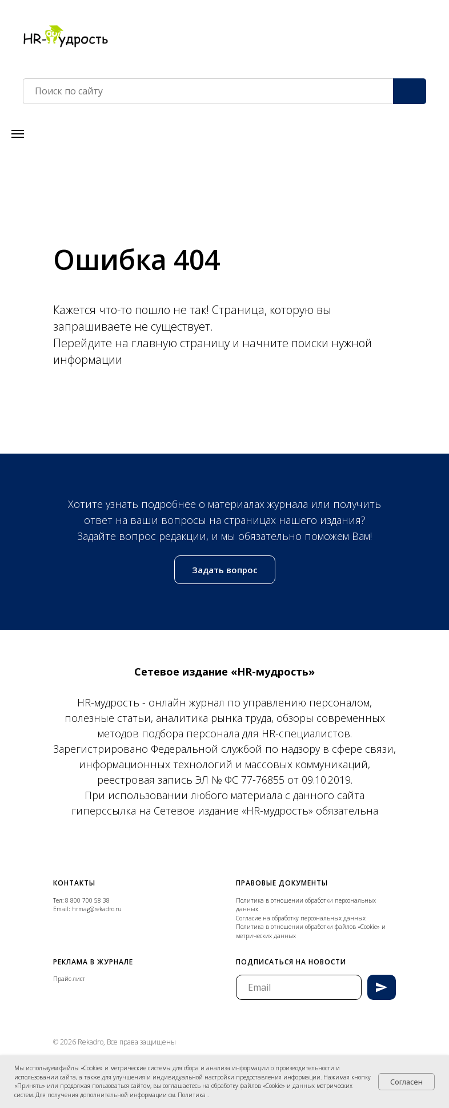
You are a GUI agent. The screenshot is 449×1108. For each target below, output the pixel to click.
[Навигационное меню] (17, 134)
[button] (224, 569)
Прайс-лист (69, 979)
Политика (192, 1095)
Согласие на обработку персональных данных (301, 918)
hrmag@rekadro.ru (97, 909)
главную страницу (181, 343)
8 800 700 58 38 (87, 900)
